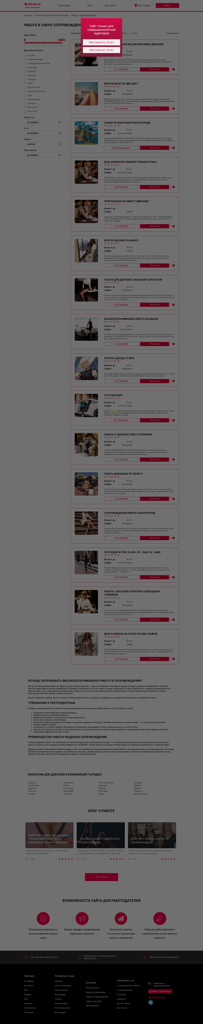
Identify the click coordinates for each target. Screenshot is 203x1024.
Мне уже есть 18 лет (101, 42)
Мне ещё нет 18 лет (101, 49)
